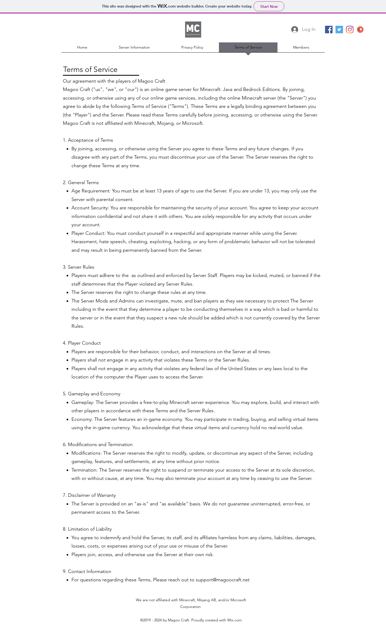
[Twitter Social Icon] (339, 29)
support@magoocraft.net (223, 580)
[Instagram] (349, 29)
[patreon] (360, 29)
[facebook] (329, 29)
